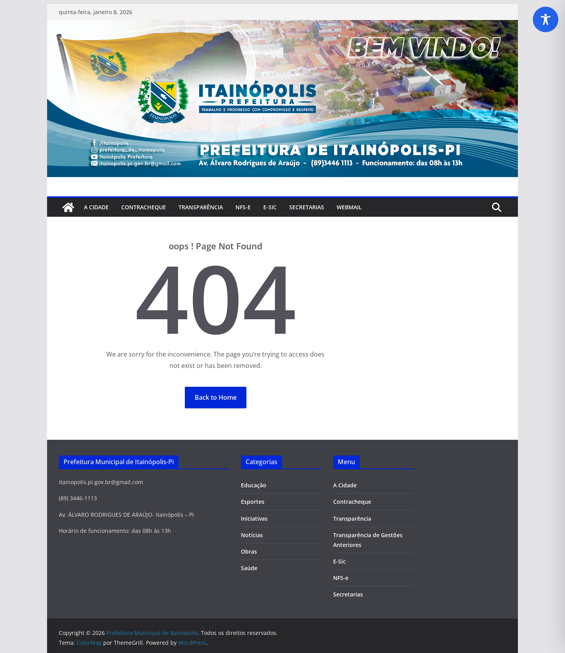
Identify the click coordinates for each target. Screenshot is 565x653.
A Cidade (96, 207)
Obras (249, 551)
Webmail (349, 207)
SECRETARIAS (306, 207)
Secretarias (348, 594)
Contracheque (143, 207)
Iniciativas (254, 518)
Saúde (249, 568)
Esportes (252, 501)
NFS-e (243, 207)
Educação (253, 485)
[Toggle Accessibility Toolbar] (545, 19)
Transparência (201, 207)
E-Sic (270, 207)
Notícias (252, 535)
